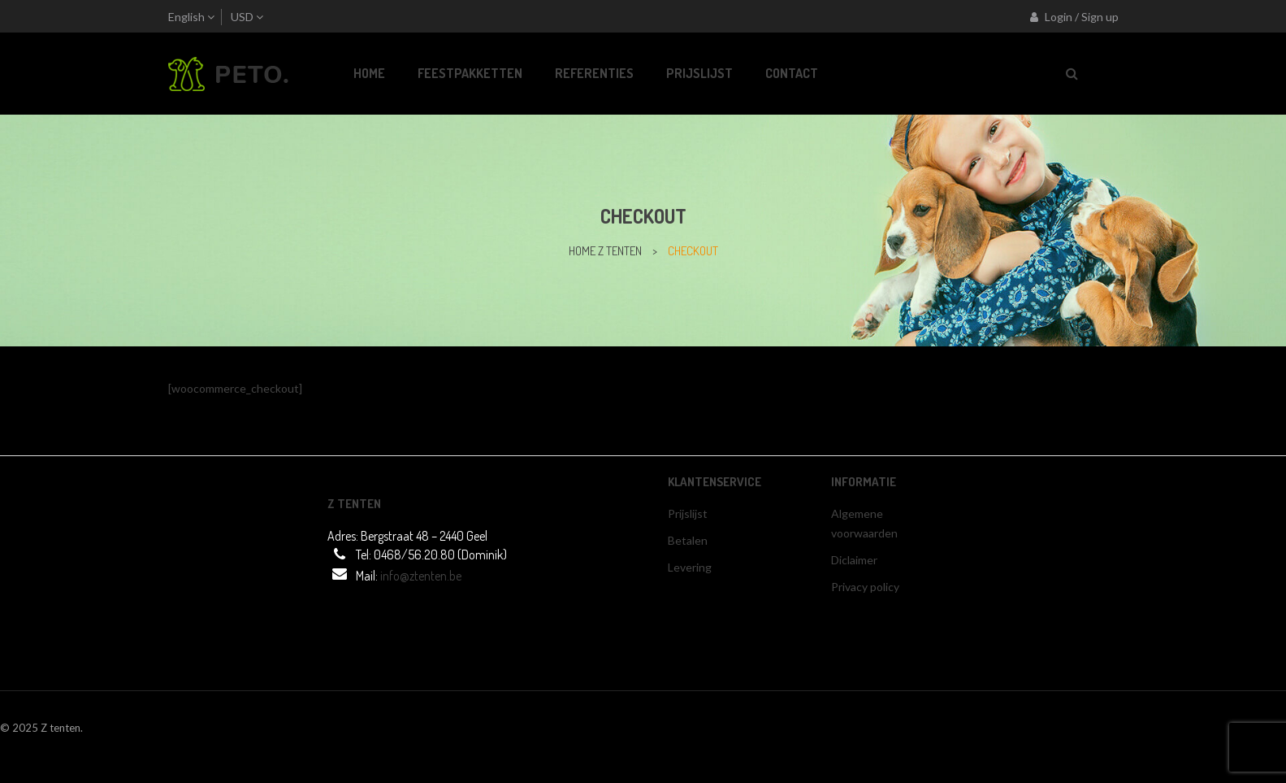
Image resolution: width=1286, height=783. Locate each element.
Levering (690, 567)
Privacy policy (865, 587)
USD (242, 17)
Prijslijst (688, 513)
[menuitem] (369, 74)
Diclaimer (854, 560)
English (186, 17)
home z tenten (605, 251)
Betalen (688, 540)
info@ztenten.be (420, 576)
